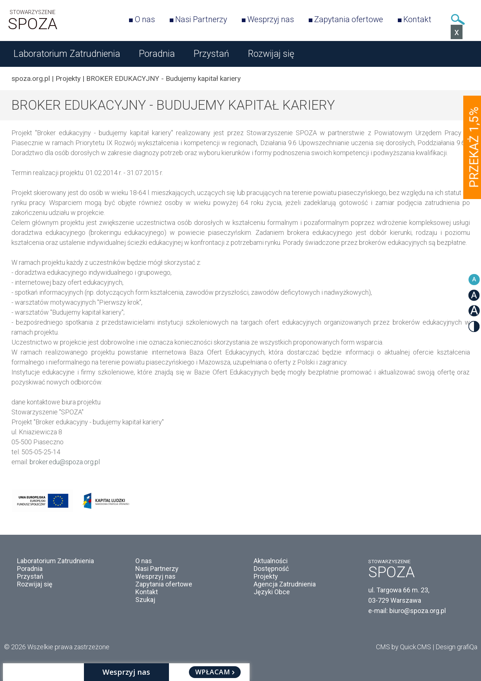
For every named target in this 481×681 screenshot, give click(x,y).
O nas (145, 19)
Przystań (211, 53)
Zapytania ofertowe (348, 19)
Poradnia (157, 53)
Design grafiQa (456, 647)
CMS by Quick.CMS (403, 647)
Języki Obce (272, 592)
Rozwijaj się (271, 53)
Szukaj (458, 19)
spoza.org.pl (30, 78)
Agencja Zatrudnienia (285, 584)
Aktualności (271, 561)
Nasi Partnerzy (201, 19)
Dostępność (271, 568)
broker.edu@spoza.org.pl (65, 462)
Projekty (68, 78)
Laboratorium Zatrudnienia (66, 53)
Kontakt (417, 19)
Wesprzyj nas (270, 19)
